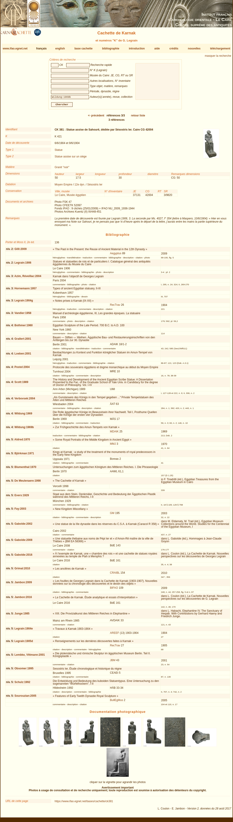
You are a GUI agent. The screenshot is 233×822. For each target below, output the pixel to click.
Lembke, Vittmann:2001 (29, 656)
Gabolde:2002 (23, 525)
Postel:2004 (22, 368)
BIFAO (114, 589)
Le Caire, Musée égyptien (70, 196)
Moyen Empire (63, 186)
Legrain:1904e (23, 630)
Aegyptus (115, 255)
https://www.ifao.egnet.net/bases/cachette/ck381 (84, 802)
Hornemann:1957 (25, 290)
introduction (137, 48)
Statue (59, 151)
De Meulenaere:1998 (27, 482)
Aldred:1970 (22, 441)
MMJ (113, 445)
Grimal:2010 (22, 570)
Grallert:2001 (22, 340)
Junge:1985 (21, 615)
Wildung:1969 (23, 415)
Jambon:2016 (23, 599)
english (60, 48)
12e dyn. (79, 186)
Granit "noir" (62, 169)
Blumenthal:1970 (25, 468)
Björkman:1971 (24, 455)
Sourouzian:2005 (25, 697)
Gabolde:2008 (23, 541)
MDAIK (114, 433)
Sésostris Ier (94, 186)
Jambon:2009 (23, 584)
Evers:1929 (21, 497)
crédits (173, 48)
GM (112, 514)
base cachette (83, 48)
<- (96, 117)
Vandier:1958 (22, 314)
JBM (112, 662)
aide (157, 48)
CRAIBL (115, 574)
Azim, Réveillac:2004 (27, 278)
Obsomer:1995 (23, 670)
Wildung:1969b (24, 429)
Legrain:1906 (22, 264)
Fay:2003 (20, 510)
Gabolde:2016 (23, 556)
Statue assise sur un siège (71, 158)
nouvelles (194, 48)
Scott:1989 (21, 383)
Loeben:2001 (22, 355)
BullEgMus (116, 702)
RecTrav (115, 306)
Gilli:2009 (20, 250)
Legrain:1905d (23, 643)
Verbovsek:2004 (24, 400)
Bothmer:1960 (23, 327)
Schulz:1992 (22, 684)
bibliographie (110, 48)
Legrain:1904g (23, 302)
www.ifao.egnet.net (15, 48)
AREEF (114, 634)
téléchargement (220, 48)
